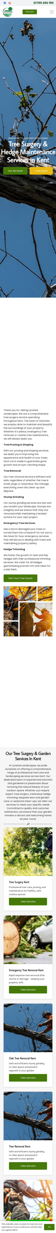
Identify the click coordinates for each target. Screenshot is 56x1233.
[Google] (9, 3)
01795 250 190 (43, 3)
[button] (52, 12)
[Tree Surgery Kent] (28, 869)
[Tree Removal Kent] (28, 1133)
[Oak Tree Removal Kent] (28, 1045)
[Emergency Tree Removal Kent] (28, 957)
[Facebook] (4, 3)
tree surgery (21, 794)
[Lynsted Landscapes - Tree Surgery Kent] (7, 12)
